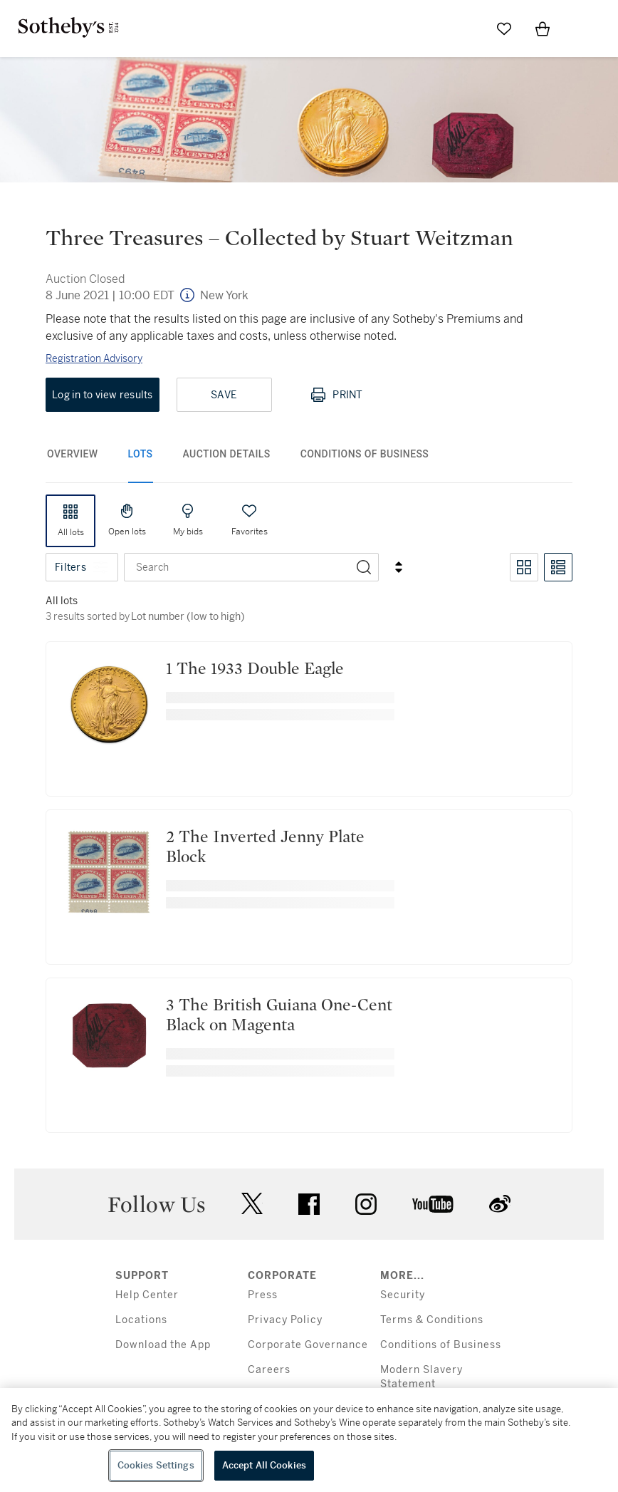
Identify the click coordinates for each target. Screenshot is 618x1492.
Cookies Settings (155, 1465)
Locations (141, 1320)
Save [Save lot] (224, 394)
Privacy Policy (285, 1320)
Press (263, 1295)
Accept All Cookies (264, 1465)
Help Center (147, 1295)
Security (402, 1295)
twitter (252, 1204)
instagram (366, 1204)
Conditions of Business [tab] (364, 454)
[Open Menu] (581, 29)
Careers (269, 1370)
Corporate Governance (308, 1345)
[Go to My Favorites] (504, 28)
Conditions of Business (440, 1345)
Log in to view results (102, 394)
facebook (309, 1204)
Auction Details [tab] (227, 454)
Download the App (163, 1345)
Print (336, 394)
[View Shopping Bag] (542, 28)
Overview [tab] (72, 454)
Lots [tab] (140, 454)
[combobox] (237, 567)
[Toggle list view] (558, 567)
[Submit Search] (466, 28)
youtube (433, 1204)
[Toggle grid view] (524, 567)
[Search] (363, 567)
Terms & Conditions (431, 1320)
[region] (309, 1440)
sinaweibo (499, 1204)
